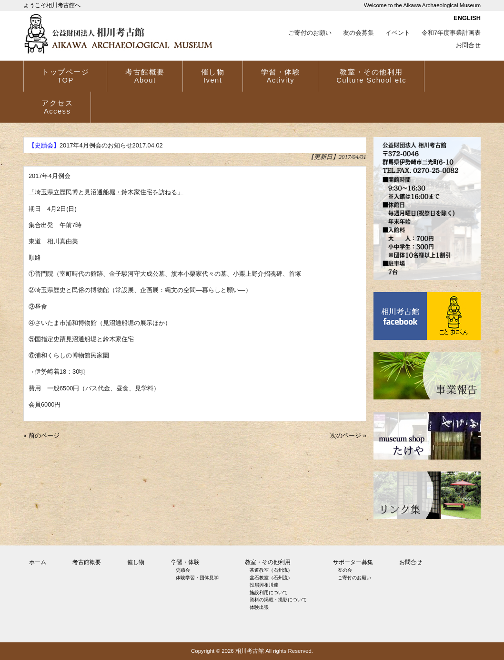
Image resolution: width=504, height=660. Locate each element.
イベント (397, 33)
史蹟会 (183, 570)
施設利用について (269, 592)
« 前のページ (41, 435)
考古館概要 (86, 562)
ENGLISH (467, 17)
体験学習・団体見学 (197, 577)
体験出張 (259, 607)
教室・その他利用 (268, 562)
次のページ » (348, 435)
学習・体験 (185, 562)
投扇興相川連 (264, 584)
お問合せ (468, 45)
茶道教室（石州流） (271, 570)
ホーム (37, 562)
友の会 (345, 570)
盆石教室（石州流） (271, 577)
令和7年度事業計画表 (451, 33)
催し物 (135, 562)
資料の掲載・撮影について (278, 599)
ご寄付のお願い (310, 33)
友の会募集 (358, 33)
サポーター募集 (353, 562)
